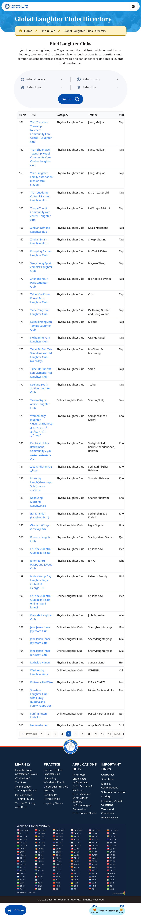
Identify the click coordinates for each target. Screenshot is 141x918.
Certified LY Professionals (52, 796)
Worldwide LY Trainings (23, 780)
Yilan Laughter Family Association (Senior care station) (36, 135)
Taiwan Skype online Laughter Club (34, 400)
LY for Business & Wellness (82, 788)
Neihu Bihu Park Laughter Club (34, 324)
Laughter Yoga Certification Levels (26, 771)
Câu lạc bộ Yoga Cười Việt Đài (34, 545)
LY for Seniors (80, 782)
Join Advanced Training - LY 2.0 (24, 796)
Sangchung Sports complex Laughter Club (36, 239)
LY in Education (81, 793)
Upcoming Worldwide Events (54, 780)
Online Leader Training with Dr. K (26, 788)
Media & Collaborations (109, 785)
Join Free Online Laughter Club (53, 771)
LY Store (15, 910)
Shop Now (107, 779)
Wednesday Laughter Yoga (33, 716)
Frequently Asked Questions (111, 802)
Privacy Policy (109, 817)
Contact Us (107, 774)
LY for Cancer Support (80, 799)
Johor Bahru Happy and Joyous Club (36, 589)
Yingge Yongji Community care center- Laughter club (35, 177)
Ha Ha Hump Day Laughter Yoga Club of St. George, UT (35, 610)
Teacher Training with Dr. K (25, 805)
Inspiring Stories (53, 803)
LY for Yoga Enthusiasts (79, 776)
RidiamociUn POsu (36, 728)
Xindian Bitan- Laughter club (33, 209)
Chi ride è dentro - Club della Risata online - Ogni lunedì (36, 633)
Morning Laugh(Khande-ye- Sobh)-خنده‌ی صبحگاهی (36, 495)
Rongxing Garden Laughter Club (35, 222)
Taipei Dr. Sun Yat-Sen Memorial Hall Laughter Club (36, 363)
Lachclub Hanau (34, 705)
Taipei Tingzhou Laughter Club (34, 292)
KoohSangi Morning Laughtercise (32, 515)
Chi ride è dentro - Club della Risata (36, 573)
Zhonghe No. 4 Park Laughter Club (33, 257)
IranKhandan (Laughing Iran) (34, 531)
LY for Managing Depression (81, 807)
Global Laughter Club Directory (56, 788)
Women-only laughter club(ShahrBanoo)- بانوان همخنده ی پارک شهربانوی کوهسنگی (36, 425)
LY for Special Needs (84, 813)
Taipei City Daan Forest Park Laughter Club (34, 276)
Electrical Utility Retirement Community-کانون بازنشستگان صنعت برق (35, 455)
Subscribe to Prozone (113, 792)
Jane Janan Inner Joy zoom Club (34, 665)
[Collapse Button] (134, 6)
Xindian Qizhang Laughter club (34, 195)
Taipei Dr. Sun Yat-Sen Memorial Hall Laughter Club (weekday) (36, 343)
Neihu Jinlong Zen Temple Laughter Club (35, 308)
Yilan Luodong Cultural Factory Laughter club (34, 156)
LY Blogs (106, 796)
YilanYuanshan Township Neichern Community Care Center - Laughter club (35, 80)
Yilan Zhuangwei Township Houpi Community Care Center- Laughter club (35, 110)
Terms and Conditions (107, 811)
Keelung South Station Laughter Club (35, 382)
